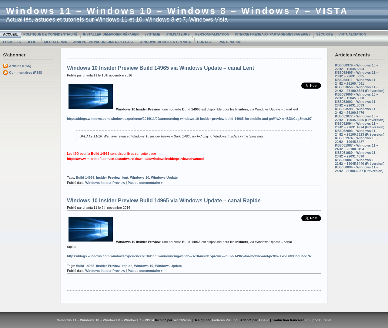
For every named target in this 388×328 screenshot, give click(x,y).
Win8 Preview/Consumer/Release (103, 42)
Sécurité (324, 34)
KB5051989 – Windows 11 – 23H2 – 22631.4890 (356, 154)
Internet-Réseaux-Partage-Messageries (273, 34)
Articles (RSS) (20, 66)
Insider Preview (108, 177)
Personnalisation (212, 34)
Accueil (10, 34)
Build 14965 (85, 177)
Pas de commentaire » (145, 182)
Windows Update (164, 177)
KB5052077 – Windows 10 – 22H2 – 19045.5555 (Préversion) (359, 118)
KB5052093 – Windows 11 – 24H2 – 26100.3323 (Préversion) (359, 132)
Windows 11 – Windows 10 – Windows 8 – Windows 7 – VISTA (177, 11)
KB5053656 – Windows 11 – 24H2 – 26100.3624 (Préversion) (359, 89)
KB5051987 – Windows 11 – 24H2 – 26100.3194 (356, 147)
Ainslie (263, 320)
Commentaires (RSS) (25, 72)
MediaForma (55, 42)
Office (32, 42)
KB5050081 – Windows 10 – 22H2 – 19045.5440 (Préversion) (359, 161)
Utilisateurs (178, 34)
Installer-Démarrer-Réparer (111, 34)
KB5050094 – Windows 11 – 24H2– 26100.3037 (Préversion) (359, 169)
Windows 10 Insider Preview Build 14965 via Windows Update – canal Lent (160, 68)
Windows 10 (139, 177)
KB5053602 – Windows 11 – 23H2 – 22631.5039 (356, 103)
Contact (205, 42)
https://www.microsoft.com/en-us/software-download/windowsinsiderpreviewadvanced (135, 159)
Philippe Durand (318, 320)
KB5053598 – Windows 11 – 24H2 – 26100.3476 (356, 110)
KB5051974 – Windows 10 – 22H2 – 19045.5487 (356, 140)
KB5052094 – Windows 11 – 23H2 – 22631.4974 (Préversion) (359, 125)
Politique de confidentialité (50, 34)
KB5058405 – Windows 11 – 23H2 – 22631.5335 (356, 74)
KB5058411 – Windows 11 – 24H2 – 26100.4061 (356, 81)
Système (152, 34)
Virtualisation (352, 34)
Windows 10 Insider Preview (165, 42)
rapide (127, 266)
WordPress (182, 320)
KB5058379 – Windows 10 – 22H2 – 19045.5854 (356, 67)
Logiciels (12, 42)
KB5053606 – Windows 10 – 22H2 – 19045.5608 (356, 96)
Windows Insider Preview (105, 182)
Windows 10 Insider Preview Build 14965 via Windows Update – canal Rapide (164, 201)
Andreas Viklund (225, 320)
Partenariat (230, 42)
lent (125, 177)
